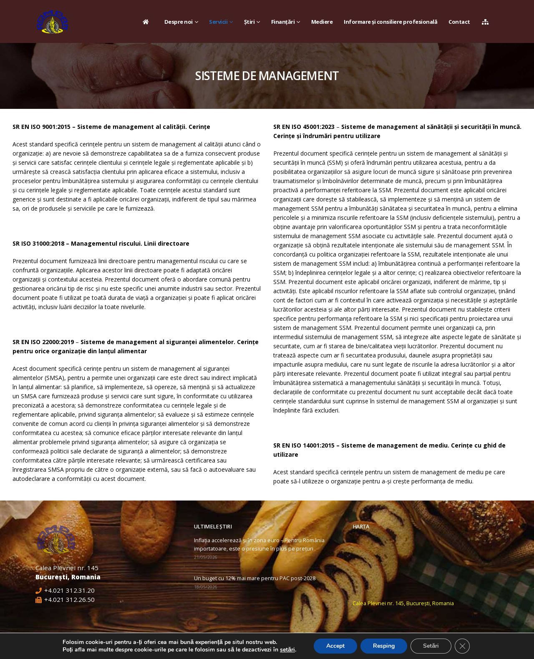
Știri (249, 21)
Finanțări (283, 21)
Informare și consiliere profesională (390, 21)
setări (287, 650)
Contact (459, 21)
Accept (335, 646)
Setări (431, 646)
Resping (384, 646)
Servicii (218, 21)
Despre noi (178, 21)
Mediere (322, 21)
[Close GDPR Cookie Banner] (462, 646)
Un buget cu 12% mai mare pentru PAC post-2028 (254, 578)
